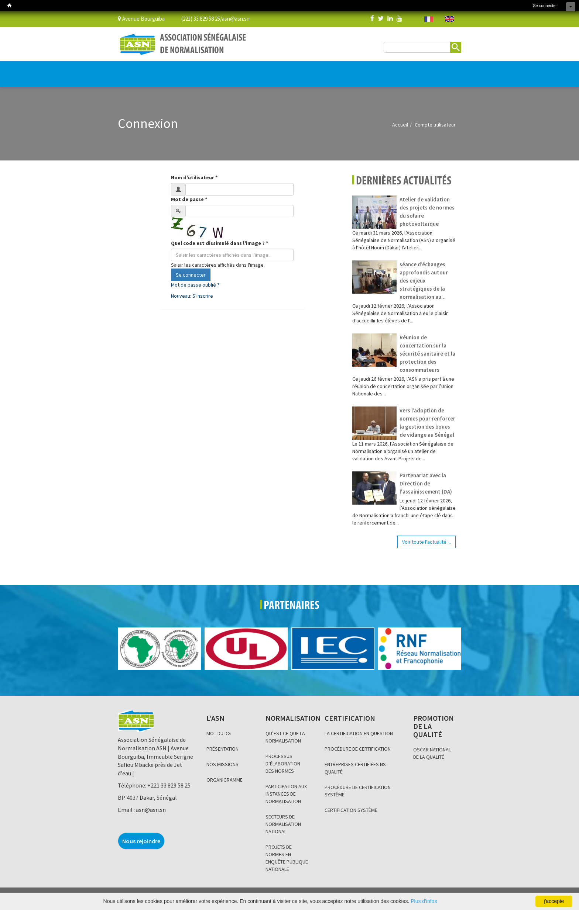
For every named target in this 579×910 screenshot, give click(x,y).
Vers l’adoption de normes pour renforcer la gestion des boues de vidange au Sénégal (427, 422)
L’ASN (130, 70)
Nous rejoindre (141, 841)
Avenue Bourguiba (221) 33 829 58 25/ (170, 18)
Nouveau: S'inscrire (192, 296)
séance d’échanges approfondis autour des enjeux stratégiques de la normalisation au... (424, 280)
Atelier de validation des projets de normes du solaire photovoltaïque (427, 211)
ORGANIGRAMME (224, 779)
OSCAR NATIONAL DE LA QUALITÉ (432, 753)
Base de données (359, 70)
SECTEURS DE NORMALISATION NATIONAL (283, 824)
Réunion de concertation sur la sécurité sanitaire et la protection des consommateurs (427, 353)
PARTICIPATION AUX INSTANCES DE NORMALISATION (286, 794)
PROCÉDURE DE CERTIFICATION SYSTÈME (358, 791)
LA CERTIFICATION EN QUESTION (359, 733)
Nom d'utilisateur (194, 177)
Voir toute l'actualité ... (426, 542)
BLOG (291, 70)
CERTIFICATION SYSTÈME (351, 810)
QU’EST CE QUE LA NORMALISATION (285, 737)
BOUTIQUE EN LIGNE (419, 74)
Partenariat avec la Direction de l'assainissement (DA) (426, 483)
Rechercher (455, 47)
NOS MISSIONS (222, 764)
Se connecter (545, 5)
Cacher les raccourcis (570, 6)
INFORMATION (317, 70)
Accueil (400, 124)
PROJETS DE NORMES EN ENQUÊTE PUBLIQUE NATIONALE (286, 858)
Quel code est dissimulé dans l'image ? (219, 243)
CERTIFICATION (203, 70)
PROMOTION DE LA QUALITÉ (253, 70)
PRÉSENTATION (222, 748)
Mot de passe (189, 199)
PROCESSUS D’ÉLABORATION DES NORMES (282, 763)
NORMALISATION (162, 70)
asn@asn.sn (236, 18)
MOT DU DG (218, 733)
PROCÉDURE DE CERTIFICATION (358, 748)
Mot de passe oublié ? (195, 284)
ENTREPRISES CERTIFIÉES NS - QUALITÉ (356, 768)
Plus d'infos (424, 901)
